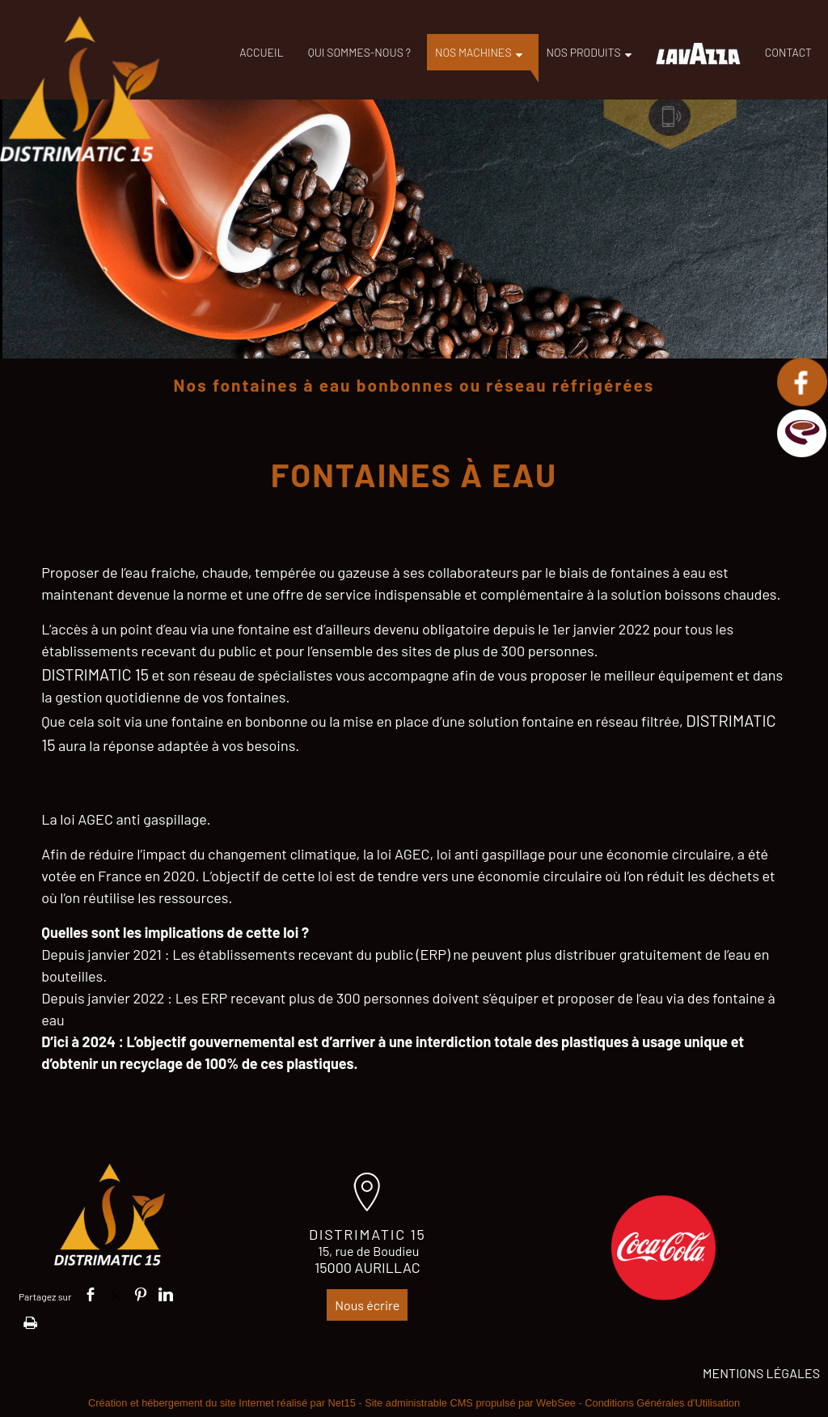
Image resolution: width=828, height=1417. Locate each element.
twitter (115, 1294)
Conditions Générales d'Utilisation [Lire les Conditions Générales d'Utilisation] (662, 1403)
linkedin (165, 1294)
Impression (30, 1320)
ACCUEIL (261, 52)
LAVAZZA (698, 53)
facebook (90, 1294)
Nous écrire (367, 1305)
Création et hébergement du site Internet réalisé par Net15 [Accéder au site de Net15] (222, 1403)
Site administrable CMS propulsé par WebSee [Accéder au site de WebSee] (470, 1403)
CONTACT (788, 52)
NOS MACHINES (473, 52)
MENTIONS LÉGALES (761, 1373)
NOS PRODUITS (584, 52)
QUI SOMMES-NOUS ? (359, 52)
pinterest (140, 1294)
